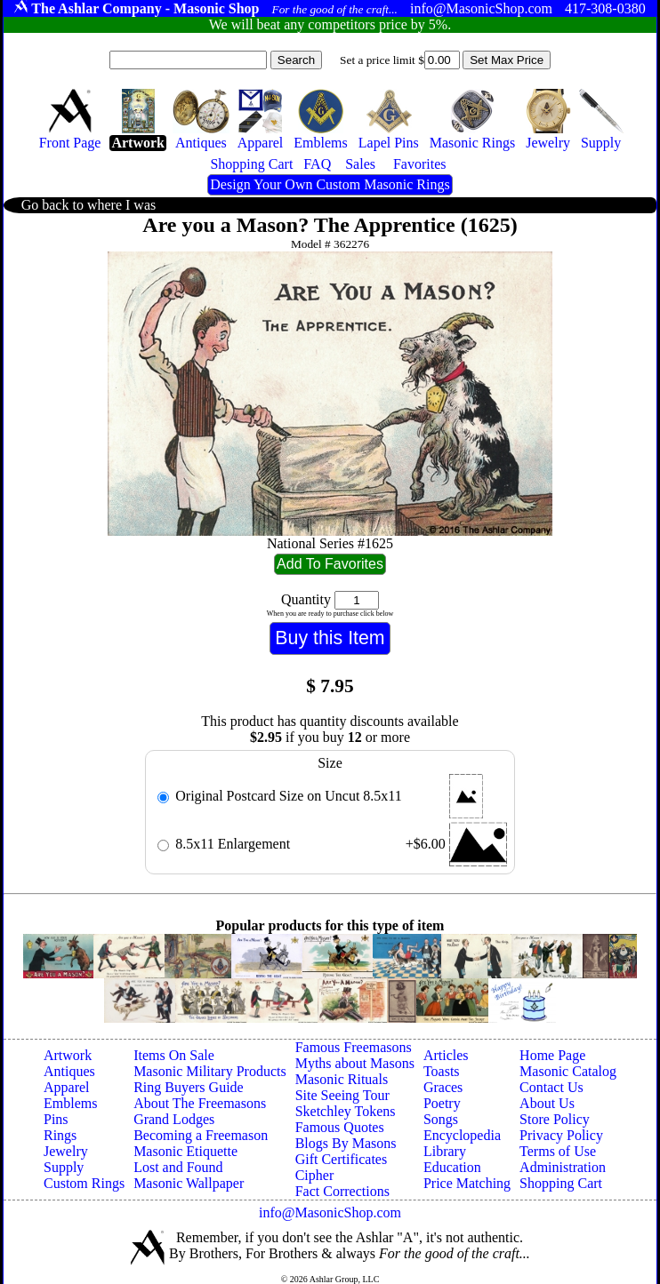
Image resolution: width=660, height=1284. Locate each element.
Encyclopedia (462, 1135)
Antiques (69, 1071)
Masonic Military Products (209, 1071)
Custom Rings (84, 1183)
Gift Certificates (341, 1159)
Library (444, 1151)
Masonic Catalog (567, 1071)
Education (452, 1167)
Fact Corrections (342, 1191)
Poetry (442, 1103)
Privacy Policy (561, 1135)
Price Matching (467, 1183)
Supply (64, 1167)
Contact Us (551, 1087)
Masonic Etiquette (185, 1151)
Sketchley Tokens (345, 1111)
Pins (56, 1119)
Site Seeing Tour (342, 1095)
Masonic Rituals (341, 1079)
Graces (443, 1087)
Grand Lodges (173, 1119)
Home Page (552, 1055)
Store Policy (554, 1119)
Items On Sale (173, 1055)
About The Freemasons (199, 1103)
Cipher (314, 1175)
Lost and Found (177, 1167)
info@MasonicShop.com (330, 1212)
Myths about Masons (355, 1063)
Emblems (70, 1103)
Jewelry (66, 1151)
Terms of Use (557, 1151)
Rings (60, 1135)
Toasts (441, 1071)
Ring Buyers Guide (188, 1087)
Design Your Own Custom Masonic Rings (329, 184)
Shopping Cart (560, 1183)
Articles (446, 1055)
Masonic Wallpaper (188, 1183)
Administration (562, 1167)
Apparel (67, 1087)
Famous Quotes (339, 1127)
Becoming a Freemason (200, 1135)
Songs (440, 1119)
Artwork (68, 1055)
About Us (547, 1103)
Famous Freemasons (353, 1047)
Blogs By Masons (346, 1143)
